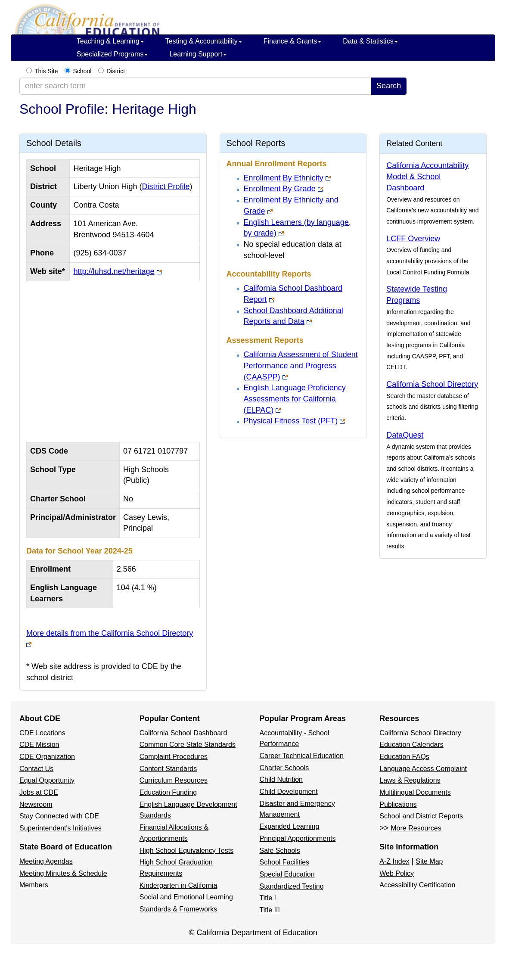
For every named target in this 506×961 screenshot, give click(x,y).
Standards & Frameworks (178, 909)
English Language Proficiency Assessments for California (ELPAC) (295, 398)
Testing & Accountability (203, 41)
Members (33, 885)
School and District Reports (421, 816)
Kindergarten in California (178, 885)
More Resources (416, 828)
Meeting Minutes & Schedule (63, 873)
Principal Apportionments (298, 838)
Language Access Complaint (423, 768)
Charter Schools (284, 767)
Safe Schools (280, 850)
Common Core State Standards (188, 744)
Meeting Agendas (46, 861)
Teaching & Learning (110, 41)
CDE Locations (42, 733)
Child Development (289, 791)
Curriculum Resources (174, 780)
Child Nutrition (281, 779)
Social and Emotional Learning (186, 897)
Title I (268, 898)
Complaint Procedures (174, 756)
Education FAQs (404, 756)
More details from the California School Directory (109, 633)
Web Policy (396, 873)
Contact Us (36, 768)
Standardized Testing (292, 886)
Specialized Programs (112, 54)
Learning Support (198, 54)
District (115, 71)
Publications (397, 804)
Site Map (429, 861)
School (82, 71)
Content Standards (168, 768)
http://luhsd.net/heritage (113, 271)
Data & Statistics (370, 41)
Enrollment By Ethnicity (283, 178)
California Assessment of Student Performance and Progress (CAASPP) (301, 365)
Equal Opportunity (47, 780)
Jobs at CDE (38, 792)
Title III (270, 910)
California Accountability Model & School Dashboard (427, 176)
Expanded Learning (290, 826)
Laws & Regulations (409, 780)
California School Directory (432, 384)
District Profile (165, 186)
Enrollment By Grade (280, 188)
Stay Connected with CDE (59, 816)
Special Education (287, 874)
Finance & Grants (293, 41)
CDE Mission (39, 744)
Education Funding (168, 792)
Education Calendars (411, 744)
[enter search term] (195, 86)
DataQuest (404, 435)
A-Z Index (394, 861)
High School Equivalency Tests (187, 850)
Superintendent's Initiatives (60, 828)
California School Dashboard (183, 733)
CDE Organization (47, 756)
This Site (46, 71)
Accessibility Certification (417, 885)
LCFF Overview (413, 238)
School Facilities (285, 862)
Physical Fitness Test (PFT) (291, 421)
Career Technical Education (302, 755)
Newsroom (35, 804)
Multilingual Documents (414, 792)
